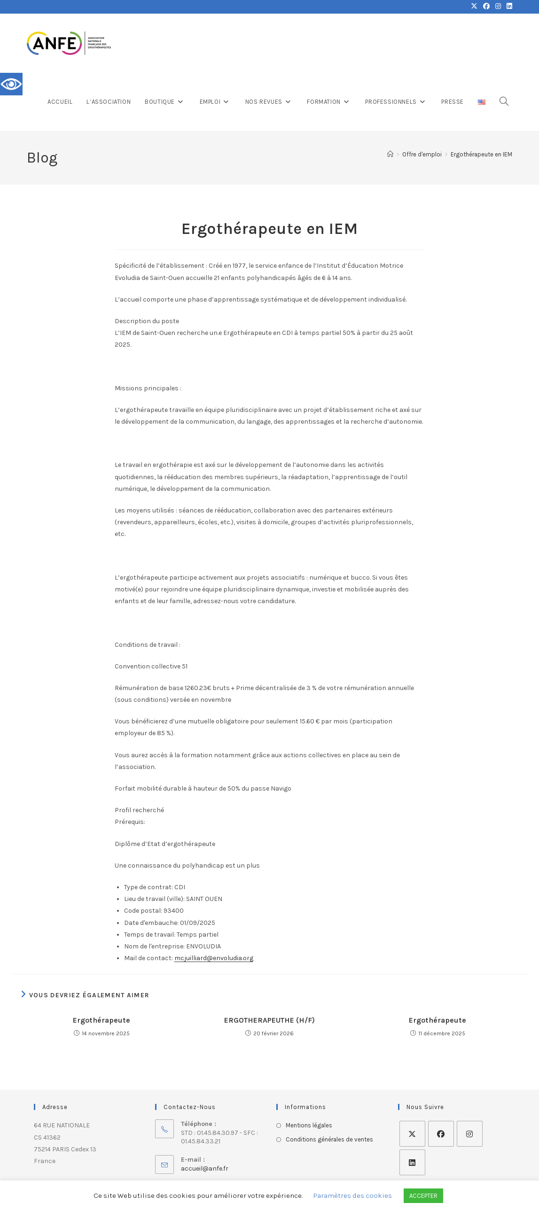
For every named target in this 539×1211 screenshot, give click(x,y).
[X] (412, 1134)
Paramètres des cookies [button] (352, 1195)
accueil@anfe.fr (204, 1168)
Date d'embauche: (151, 923)
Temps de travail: (149, 935)
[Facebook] (441, 1134)
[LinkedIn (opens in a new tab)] (508, 6)
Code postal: (143, 911)
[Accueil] (390, 154)
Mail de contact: (148, 958)
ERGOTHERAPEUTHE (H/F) (269, 1020)
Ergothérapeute (101, 1020)
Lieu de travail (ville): (154, 899)
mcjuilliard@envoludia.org (213, 958)
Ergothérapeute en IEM (481, 154)
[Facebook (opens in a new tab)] (486, 6)
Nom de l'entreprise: (154, 946)
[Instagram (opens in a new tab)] (498, 6)
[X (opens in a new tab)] (474, 6)
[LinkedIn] (412, 1162)
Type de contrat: (148, 887)
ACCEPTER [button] (423, 1195)
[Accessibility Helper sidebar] (11, 84)
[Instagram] (470, 1134)
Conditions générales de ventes (329, 1139)
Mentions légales (309, 1125)
